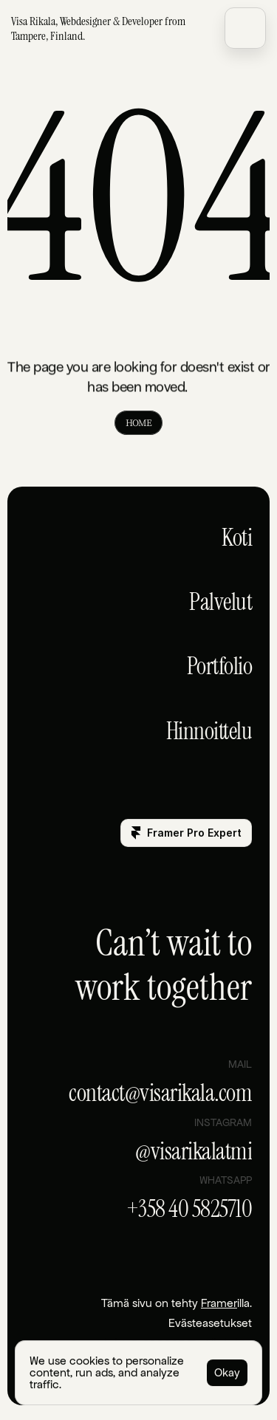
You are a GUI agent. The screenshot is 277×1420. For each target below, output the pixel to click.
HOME (138, 422)
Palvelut (220, 601)
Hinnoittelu (209, 731)
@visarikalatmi (193, 1151)
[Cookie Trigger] (210, 1323)
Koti (237, 537)
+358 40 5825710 (189, 1208)
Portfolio (220, 666)
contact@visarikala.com (160, 1092)
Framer (219, 1303)
